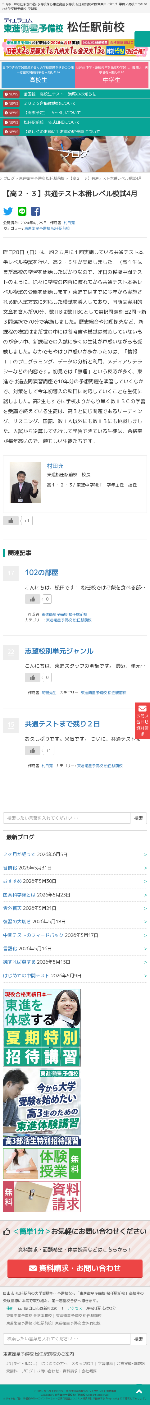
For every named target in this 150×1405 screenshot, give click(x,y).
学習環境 (105, 1363)
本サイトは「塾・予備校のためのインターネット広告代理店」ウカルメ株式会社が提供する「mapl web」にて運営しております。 (75, 1398)
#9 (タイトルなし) (21, 1363)
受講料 (11, 1371)
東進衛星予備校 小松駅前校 (29, 1323)
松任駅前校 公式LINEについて (41, 122)
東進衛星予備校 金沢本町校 (29, 1315)
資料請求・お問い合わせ (75, 1268)
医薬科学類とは (19, 894)
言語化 (10, 948)
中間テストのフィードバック (33, 935)
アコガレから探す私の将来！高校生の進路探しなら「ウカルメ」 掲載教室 (75, 1391)
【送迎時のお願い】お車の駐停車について (51, 132)
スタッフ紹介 (82, 1363)
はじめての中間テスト (26, 975)
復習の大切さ (17, 921)
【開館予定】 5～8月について (42, 113)
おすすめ (12, 881)
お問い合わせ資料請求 (142, 721)
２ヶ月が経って (19, 854)
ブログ (9, 178)
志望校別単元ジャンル (59, 651)
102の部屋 (41, 572)
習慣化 (10, 867)
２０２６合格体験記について (39, 103)
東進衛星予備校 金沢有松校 (78, 1323)
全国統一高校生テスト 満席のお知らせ (49, 94)
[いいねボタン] (11, 520)
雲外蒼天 (12, 908)
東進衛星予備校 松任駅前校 (42, 178)
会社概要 (89, 1371)
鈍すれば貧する (19, 962)
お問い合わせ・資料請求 (57, 1371)
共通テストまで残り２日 (62, 724)
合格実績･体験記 (131, 1363)
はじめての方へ (54, 1363)
